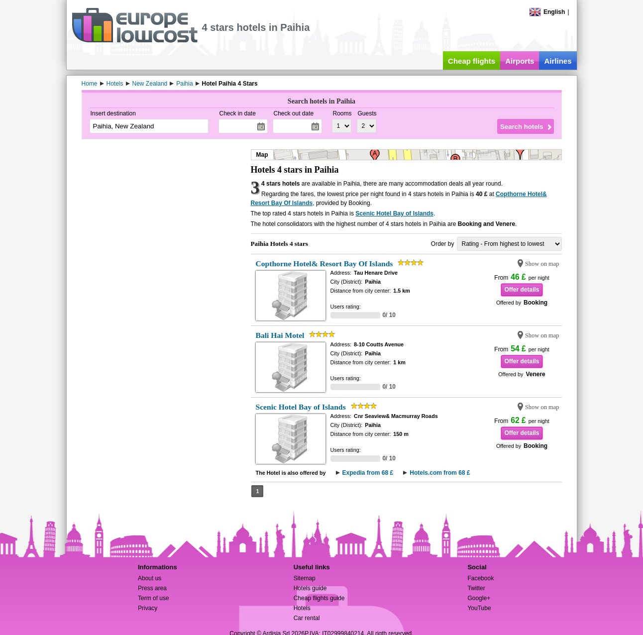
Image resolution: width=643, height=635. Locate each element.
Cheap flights (471, 61)
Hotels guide (310, 588)
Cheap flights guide (319, 598)
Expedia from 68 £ (368, 472)
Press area (152, 588)
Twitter (476, 588)
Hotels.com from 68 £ (440, 472)
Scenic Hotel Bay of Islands (394, 213)
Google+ (478, 598)
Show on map (542, 263)
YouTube (479, 608)
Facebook (480, 578)
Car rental (307, 618)
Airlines (557, 61)
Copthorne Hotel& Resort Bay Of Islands (324, 263)
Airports (519, 61)
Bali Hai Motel (280, 335)
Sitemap (305, 578)
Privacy (147, 608)
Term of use (153, 598)
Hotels (302, 608)
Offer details (521, 289)
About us (149, 578)
